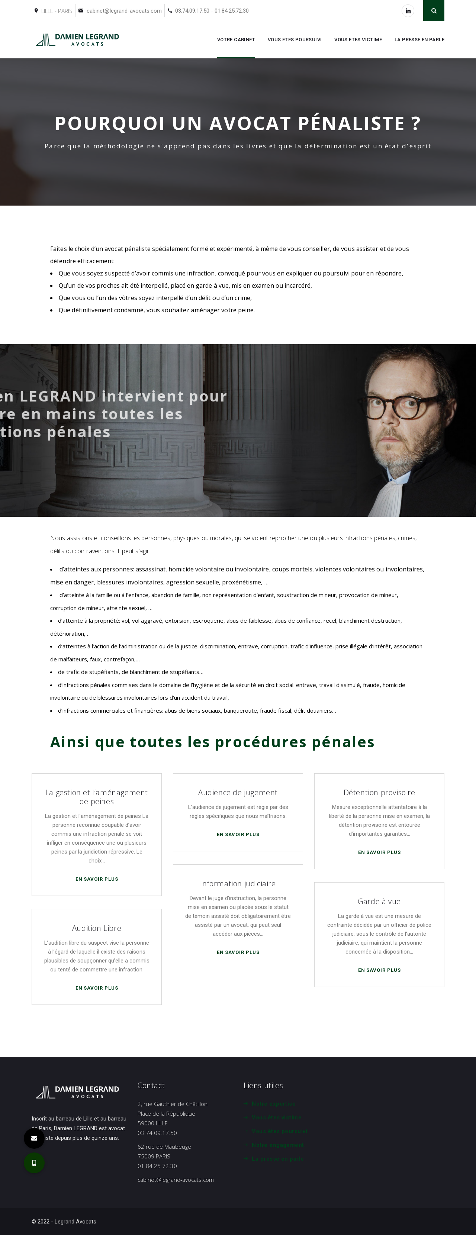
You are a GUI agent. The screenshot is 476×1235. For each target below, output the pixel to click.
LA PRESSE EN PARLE (419, 39)
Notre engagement (278, 1145)
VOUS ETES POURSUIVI (295, 39)
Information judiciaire (238, 883)
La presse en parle (278, 1158)
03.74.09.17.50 (157, 1132)
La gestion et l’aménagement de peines (96, 796)
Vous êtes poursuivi (279, 1131)
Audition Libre (96, 928)
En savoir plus (97, 879)
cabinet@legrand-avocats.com (124, 10)
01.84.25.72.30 (157, 1166)
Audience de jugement (238, 792)
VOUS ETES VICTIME (358, 39)
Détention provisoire (379, 792)
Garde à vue (379, 901)
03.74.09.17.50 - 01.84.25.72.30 (212, 10)
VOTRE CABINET (236, 39)
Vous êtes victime (277, 1117)
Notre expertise (274, 1103)
